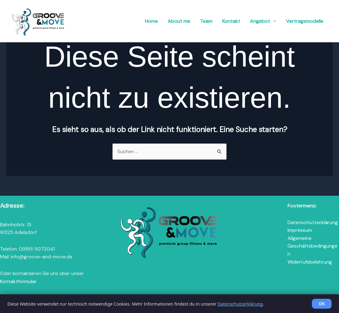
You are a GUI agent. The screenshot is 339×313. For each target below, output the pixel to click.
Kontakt (231, 21)
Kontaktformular (18, 281)
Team (206, 21)
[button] (273, 21)
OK (322, 304)
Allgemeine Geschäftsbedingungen (312, 246)
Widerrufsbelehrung (310, 262)
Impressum (300, 230)
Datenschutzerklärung (313, 222)
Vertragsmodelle (304, 21)
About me (179, 21)
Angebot (263, 21)
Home (151, 21)
